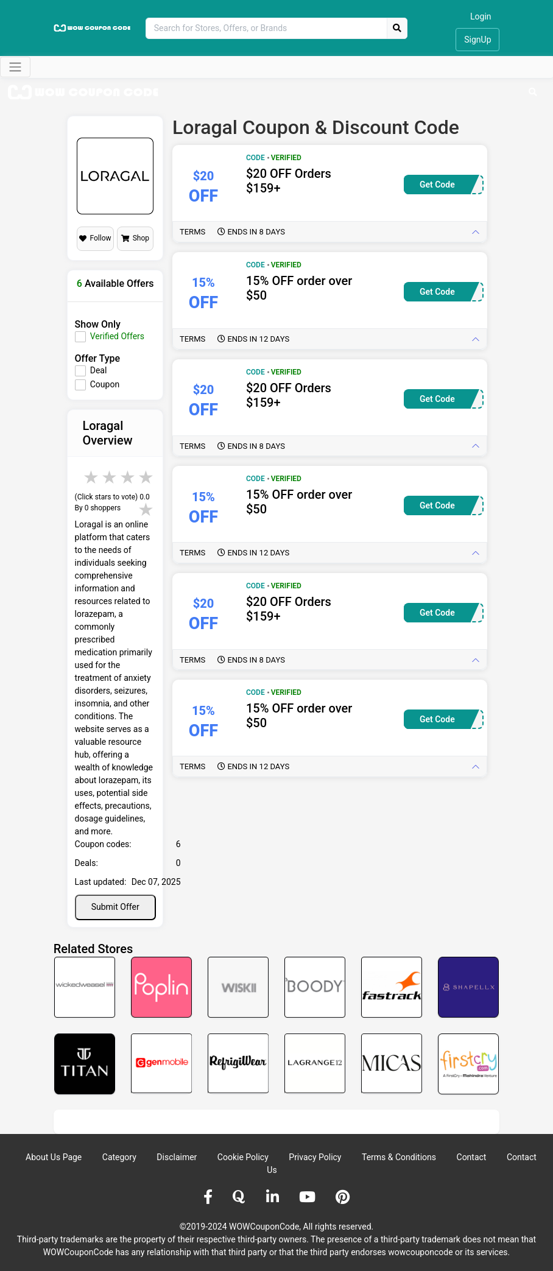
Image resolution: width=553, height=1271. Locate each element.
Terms (232, 232)
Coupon (104, 384)
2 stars (92, 477)
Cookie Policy (243, 1157)
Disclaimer (177, 1157)
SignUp (477, 39)
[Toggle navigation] (15, 67)
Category (119, 1157)
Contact (472, 1157)
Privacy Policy (315, 1157)
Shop (135, 238)
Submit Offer (115, 907)
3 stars (110, 477)
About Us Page (54, 1157)
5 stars (147, 477)
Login (480, 16)
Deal (98, 370)
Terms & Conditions (399, 1157)
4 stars (128, 477)
